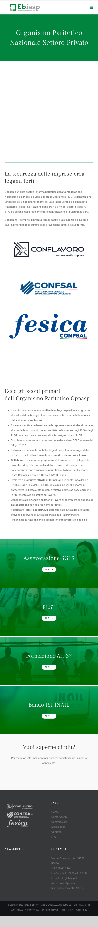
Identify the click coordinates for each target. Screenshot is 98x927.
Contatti (56, 767)
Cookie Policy (67, 845)
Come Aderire (59, 752)
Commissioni (59, 757)
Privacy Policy (81, 845)
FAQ (53, 772)
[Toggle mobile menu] (91, 7)
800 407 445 (63, 803)
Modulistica (58, 762)
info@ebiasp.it (68, 813)
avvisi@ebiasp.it (68, 818)
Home (55, 747)
